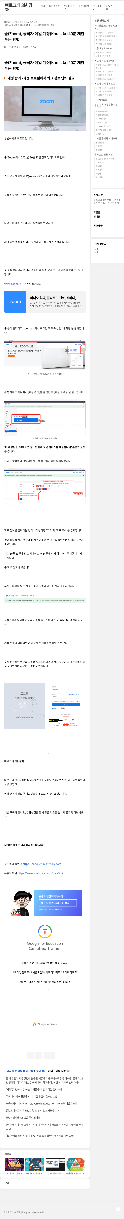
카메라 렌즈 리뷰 (102, 111)
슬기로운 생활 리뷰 (103, 154)
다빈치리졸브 (100, 99)
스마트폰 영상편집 (103, 126)
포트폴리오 (100, 133)
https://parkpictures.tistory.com (42, 864)
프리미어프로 (69, 7)
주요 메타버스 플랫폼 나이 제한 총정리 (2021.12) (31, 1096)
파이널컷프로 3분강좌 (104, 32)
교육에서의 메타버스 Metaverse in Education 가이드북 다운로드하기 (43, 1103)
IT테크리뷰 (100, 162)
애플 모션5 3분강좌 (103, 52)
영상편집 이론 (101, 118)
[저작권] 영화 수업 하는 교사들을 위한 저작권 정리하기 (34, 1089)
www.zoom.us (13, 284)
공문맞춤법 (100, 142)
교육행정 (99, 146)
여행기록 (99, 169)
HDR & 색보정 (101, 122)
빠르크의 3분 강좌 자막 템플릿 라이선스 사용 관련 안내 (107, 201)
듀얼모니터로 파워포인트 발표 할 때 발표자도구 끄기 (33, 1110)
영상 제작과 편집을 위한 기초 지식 (106, 106)
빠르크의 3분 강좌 (18, 7)
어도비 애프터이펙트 (104, 60)
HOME (42, 6)
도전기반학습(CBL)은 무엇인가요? (23, 1117)
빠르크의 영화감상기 (104, 130)
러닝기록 (109, 7)
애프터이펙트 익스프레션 (105, 78)
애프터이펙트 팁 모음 (104, 75)
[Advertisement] (45, 1024)
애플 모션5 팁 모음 (103, 56)
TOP (118, 1209)
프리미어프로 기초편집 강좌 (106, 87)
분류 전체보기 (101, 20)
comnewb (39, 1212)
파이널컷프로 (54, 7)
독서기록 (99, 177)
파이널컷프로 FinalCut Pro (105, 27)
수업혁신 (41, 1071)
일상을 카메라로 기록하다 (106, 158)
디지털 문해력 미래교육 (19, 1071)
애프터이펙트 (84, 7)
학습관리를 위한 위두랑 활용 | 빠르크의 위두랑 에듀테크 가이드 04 (40, 1136)
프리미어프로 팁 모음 (104, 95)
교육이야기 (97, 7)
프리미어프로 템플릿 (104, 91)
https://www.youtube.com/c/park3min (41, 873)
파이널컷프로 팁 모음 (104, 40)
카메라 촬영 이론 (102, 115)
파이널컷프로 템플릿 (104, 43)
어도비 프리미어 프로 (104, 83)
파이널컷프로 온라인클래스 (106, 36)
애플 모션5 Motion (103, 48)
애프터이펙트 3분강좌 (104, 71)
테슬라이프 (100, 173)
